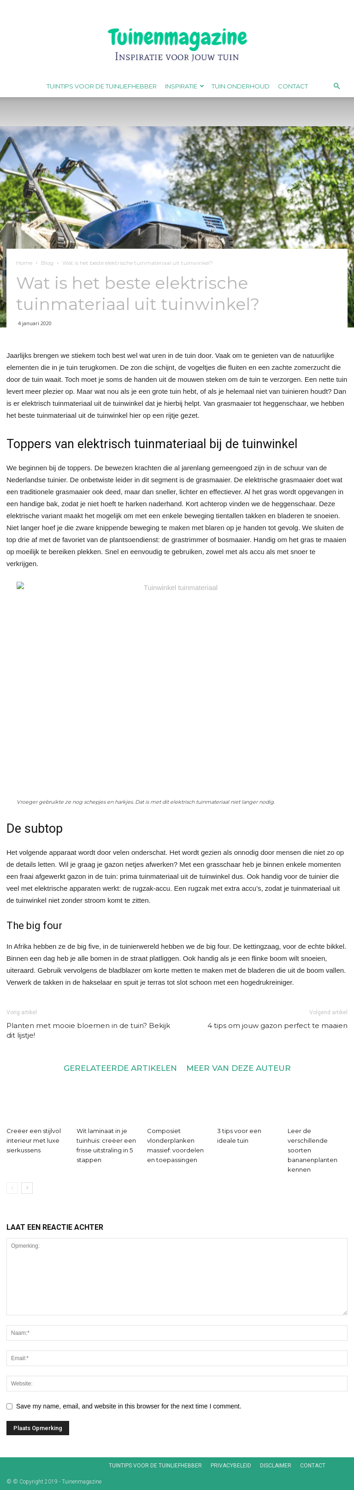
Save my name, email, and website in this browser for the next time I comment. (129, 1406)
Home (24, 262)
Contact (293, 86)
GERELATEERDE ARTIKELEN (120, 1067)
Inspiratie (184, 86)
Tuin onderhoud (241, 86)
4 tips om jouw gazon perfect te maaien (277, 1025)
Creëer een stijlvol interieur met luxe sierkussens (33, 1140)
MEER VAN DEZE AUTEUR (238, 1067)
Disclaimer (275, 1465)
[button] (336, 86)
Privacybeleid (231, 1465)
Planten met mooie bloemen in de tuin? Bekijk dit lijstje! (88, 1030)
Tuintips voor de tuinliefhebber (102, 86)
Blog (47, 262)
